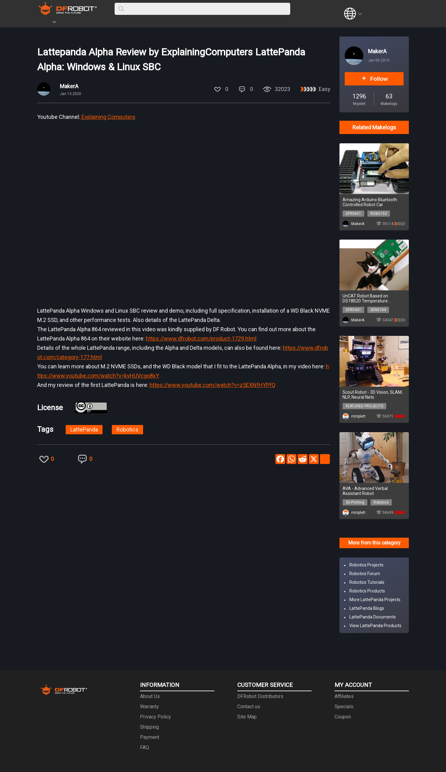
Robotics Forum (364, 573)
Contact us (248, 706)
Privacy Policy (155, 717)
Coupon (342, 717)
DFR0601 (353, 213)
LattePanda (84, 429)
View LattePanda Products (375, 625)
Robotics (127, 429)
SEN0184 (378, 310)
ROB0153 (378, 213)
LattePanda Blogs (366, 608)
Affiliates (344, 696)
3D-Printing (355, 502)
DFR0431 (353, 310)
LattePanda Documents (372, 616)
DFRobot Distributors (260, 696)
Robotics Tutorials (366, 582)
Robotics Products (367, 590)
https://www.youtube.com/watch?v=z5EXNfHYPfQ (212, 385)
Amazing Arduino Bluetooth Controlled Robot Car (370, 202)
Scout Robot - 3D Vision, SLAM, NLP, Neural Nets (373, 395)
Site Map (247, 717)
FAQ (144, 747)
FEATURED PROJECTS (364, 406)
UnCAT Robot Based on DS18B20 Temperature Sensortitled (365, 298)
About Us (150, 696)
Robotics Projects (366, 564)
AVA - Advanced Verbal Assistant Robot (365, 491)
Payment (149, 737)
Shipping (149, 727)
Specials (343, 706)
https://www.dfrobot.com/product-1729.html (201, 338)
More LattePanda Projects (374, 599)
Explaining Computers (107, 117)
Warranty (149, 706)
